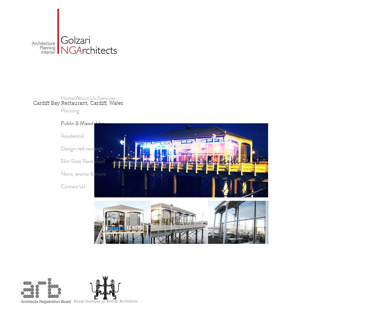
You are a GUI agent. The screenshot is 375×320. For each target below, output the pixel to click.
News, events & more (83, 174)
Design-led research (82, 148)
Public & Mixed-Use (83, 123)
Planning (70, 110)
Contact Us (73, 186)
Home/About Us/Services (88, 98)
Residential (72, 136)
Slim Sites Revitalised (83, 161)
